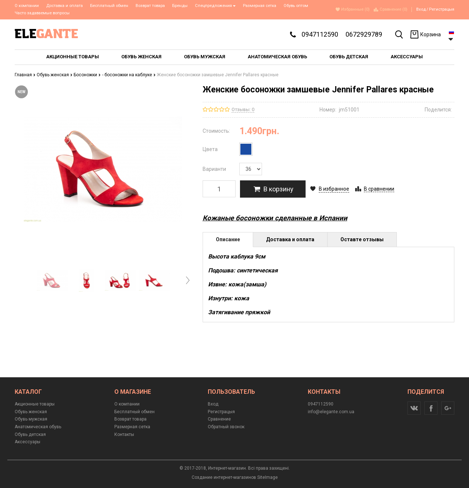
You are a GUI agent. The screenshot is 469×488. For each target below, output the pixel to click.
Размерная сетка (259, 5)
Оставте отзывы (362, 239)
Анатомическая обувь (38, 426)
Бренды (180, 5)
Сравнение (219, 419)
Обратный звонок (226, 426)
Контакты (124, 434)
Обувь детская (30, 434)
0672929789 (364, 34)
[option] (52, 280)
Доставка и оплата (64, 5)
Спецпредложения (215, 5)
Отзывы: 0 (243, 109)
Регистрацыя (441, 9)
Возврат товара (150, 5)
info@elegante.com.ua (331, 411)
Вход (421, 9)
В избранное (334, 189)
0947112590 (320, 34)
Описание (228, 239)
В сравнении (379, 189)
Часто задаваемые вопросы (42, 13)
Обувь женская (55, 74)
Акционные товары (35, 404)
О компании (27, 5)
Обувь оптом (296, 5)
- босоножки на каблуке (129, 74)
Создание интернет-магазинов (224, 477)
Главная (25, 74)
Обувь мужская (31, 419)
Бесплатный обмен (109, 5)
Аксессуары (27, 441)
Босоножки (87, 74)
